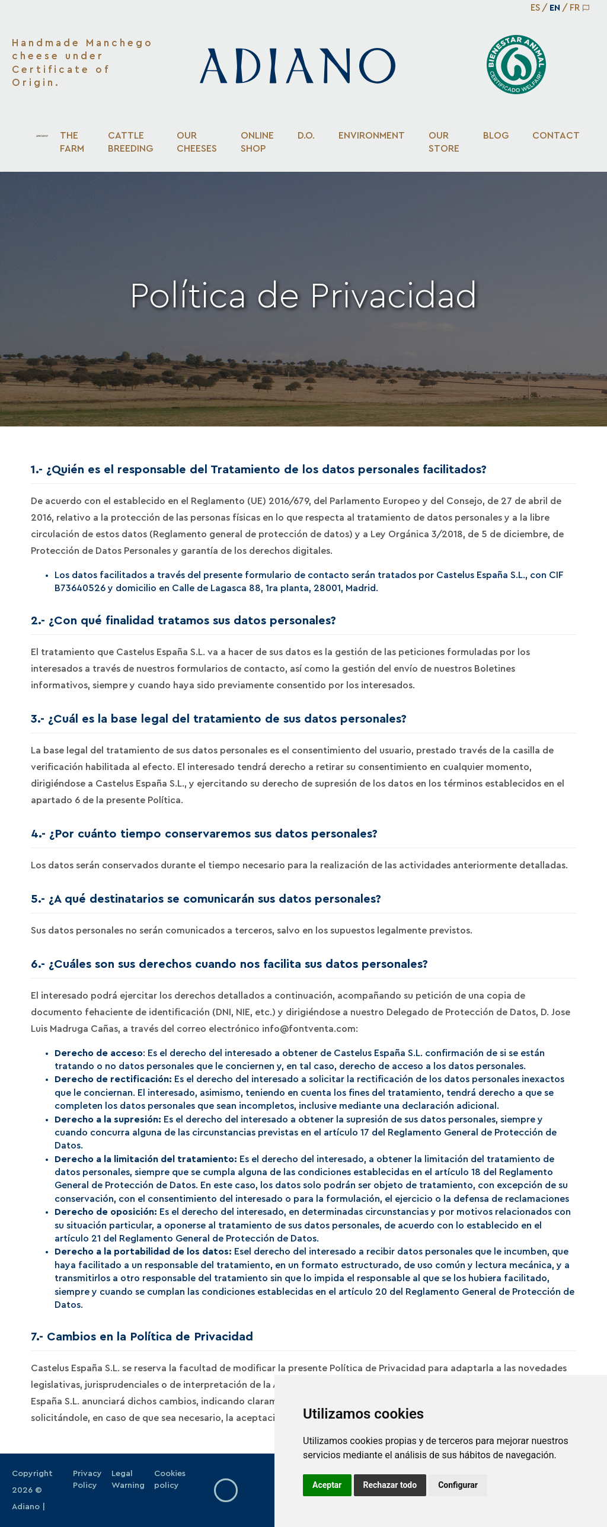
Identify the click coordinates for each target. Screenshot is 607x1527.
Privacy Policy (87, 1480)
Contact (556, 135)
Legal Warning (128, 1480)
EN (555, 8)
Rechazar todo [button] (390, 1485)
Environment (371, 135)
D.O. (306, 135)
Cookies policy (170, 1480)
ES (535, 8)
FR (575, 8)
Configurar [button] (458, 1485)
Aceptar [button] (327, 1485)
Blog (496, 135)
